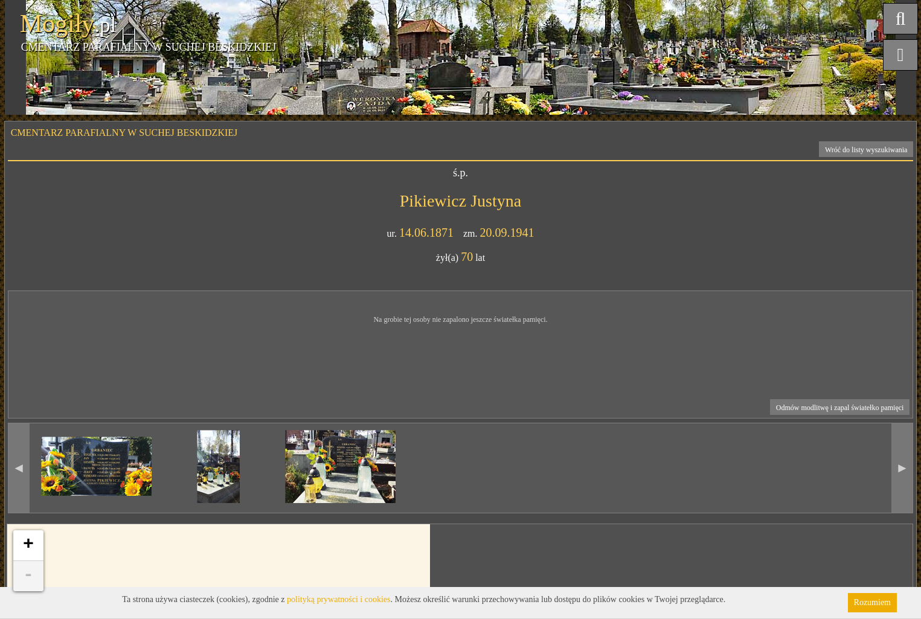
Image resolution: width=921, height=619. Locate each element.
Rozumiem (872, 602)
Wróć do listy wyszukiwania (866, 150)
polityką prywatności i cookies (338, 599)
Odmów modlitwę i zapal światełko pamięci (840, 407)
